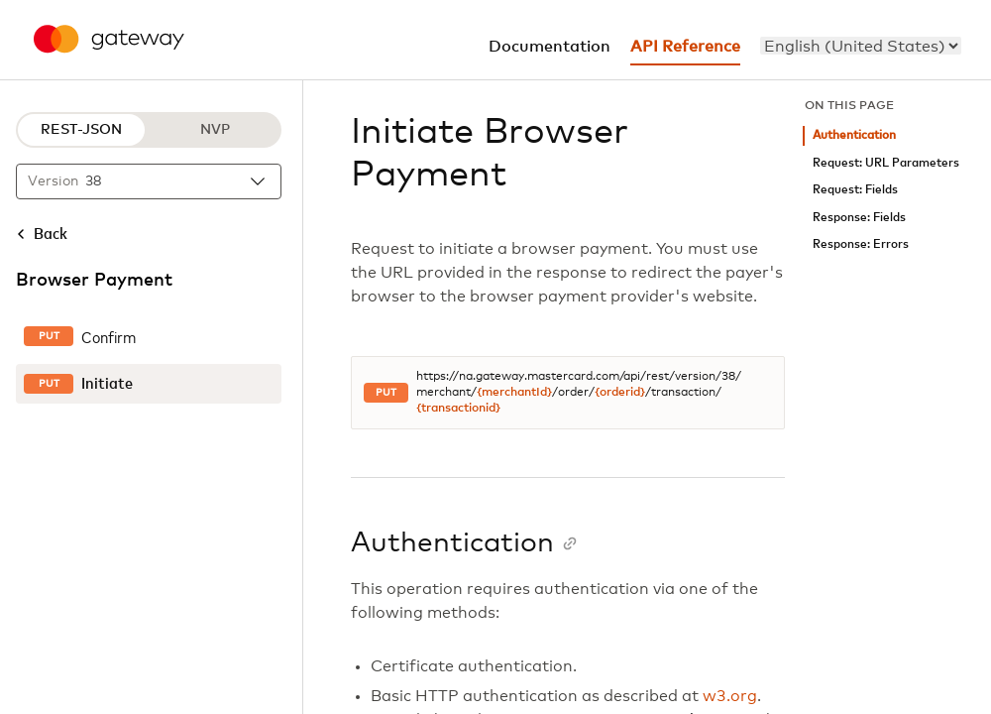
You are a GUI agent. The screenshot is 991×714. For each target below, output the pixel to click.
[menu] (860, 46)
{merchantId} (514, 393)
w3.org (730, 696)
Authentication (854, 135)
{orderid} (620, 393)
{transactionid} (458, 409)
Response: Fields (859, 217)
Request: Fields (855, 189)
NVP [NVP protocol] (215, 130)
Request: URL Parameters (886, 163)
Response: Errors (861, 244)
